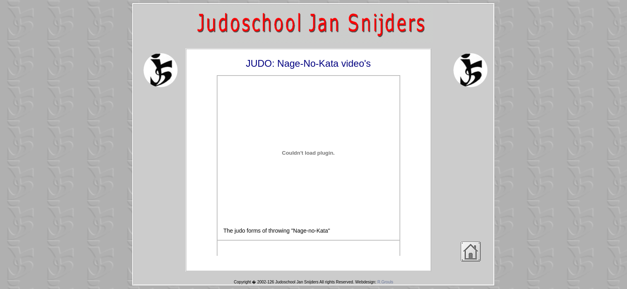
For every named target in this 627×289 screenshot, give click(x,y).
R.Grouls (385, 282)
